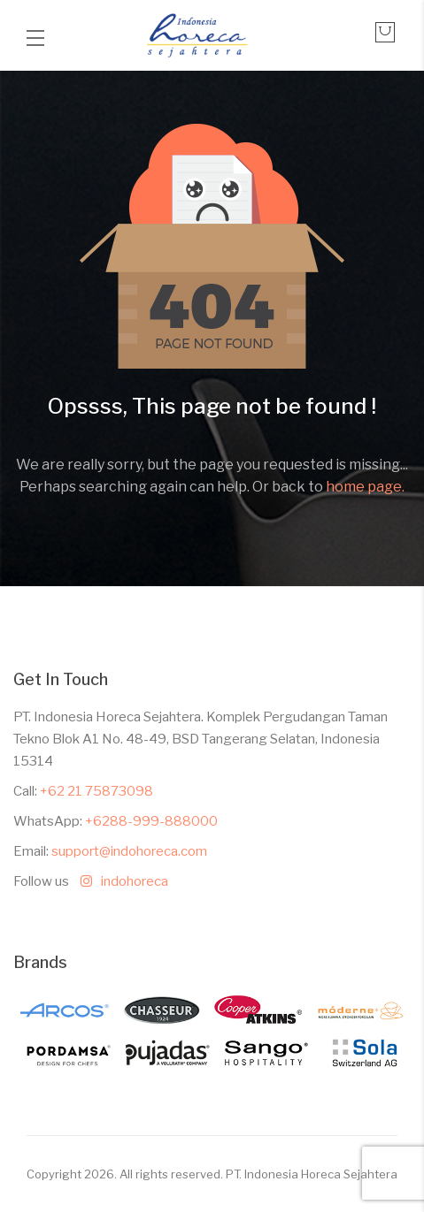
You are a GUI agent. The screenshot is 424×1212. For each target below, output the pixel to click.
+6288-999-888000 (151, 821)
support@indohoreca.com (129, 851)
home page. (365, 486)
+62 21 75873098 (96, 791)
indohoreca (120, 881)
